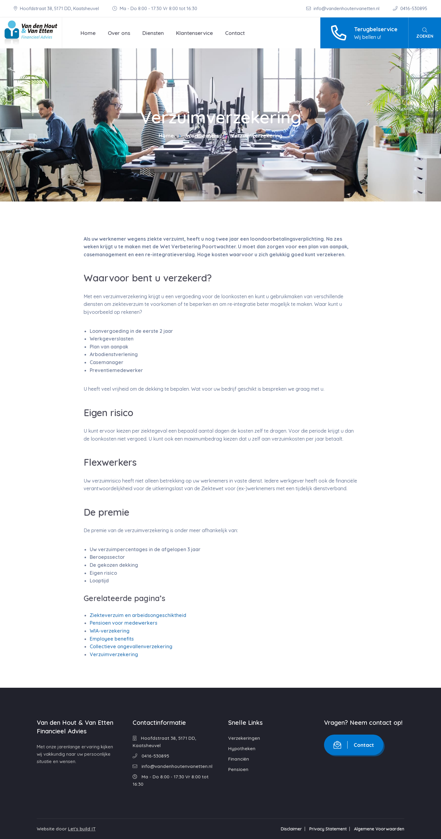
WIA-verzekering (110, 631)
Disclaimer (291, 829)
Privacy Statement (328, 829)
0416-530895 (410, 8)
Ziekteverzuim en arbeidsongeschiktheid (138, 615)
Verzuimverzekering (114, 654)
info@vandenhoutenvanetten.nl (343, 8)
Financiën (238, 759)
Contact (235, 33)
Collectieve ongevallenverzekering (131, 646)
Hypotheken (241, 748)
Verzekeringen (244, 738)
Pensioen (238, 769)
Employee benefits (112, 639)
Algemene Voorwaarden (379, 829)
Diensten (153, 33)
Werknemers (202, 135)
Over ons (119, 33)
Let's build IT (82, 829)
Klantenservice (194, 33)
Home (88, 33)
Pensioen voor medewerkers (123, 623)
